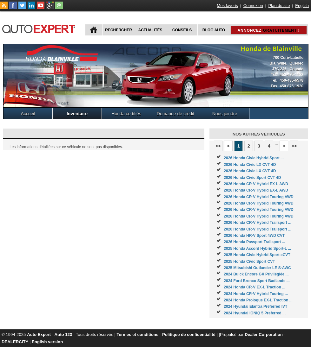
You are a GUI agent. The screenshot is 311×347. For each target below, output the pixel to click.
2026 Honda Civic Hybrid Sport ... (254, 158)
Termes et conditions (138, 334)
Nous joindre (224, 113)
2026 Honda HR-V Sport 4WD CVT (254, 235)
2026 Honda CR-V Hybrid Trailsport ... (257, 222)
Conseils (182, 30)
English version (47, 341)
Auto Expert (39, 334)
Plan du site (279, 5)
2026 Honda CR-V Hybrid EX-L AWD (256, 184)
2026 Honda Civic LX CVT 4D (250, 164)
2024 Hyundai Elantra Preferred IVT (255, 306)
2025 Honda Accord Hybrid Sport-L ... (257, 248)
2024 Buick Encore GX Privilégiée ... (256, 274)
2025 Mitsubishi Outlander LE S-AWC (257, 268)
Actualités (150, 30)
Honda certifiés (126, 113)
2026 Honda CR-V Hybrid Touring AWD (258, 197)
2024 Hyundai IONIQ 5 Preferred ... (255, 313)
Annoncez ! (268, 30)
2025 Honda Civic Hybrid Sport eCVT (257, 255)
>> (294, 145)
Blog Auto (213, 30)
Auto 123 (63, 334)
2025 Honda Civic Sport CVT (249, 261)
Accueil (28, 113)
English (302, 5)
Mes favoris (227, 5)
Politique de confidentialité (188, 334)
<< (218, 145)
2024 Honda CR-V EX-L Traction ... (254, 287)
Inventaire (77, 113)
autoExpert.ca (40, 28)
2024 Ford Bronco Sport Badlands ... (256, 281)
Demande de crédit (175, 113)
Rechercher (118, 30)
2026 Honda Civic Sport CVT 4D (252, 177)
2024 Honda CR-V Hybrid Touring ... (256, 294)
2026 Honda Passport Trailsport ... (254, 242)
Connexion (253, 5)
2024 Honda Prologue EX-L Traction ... (258, 300)
